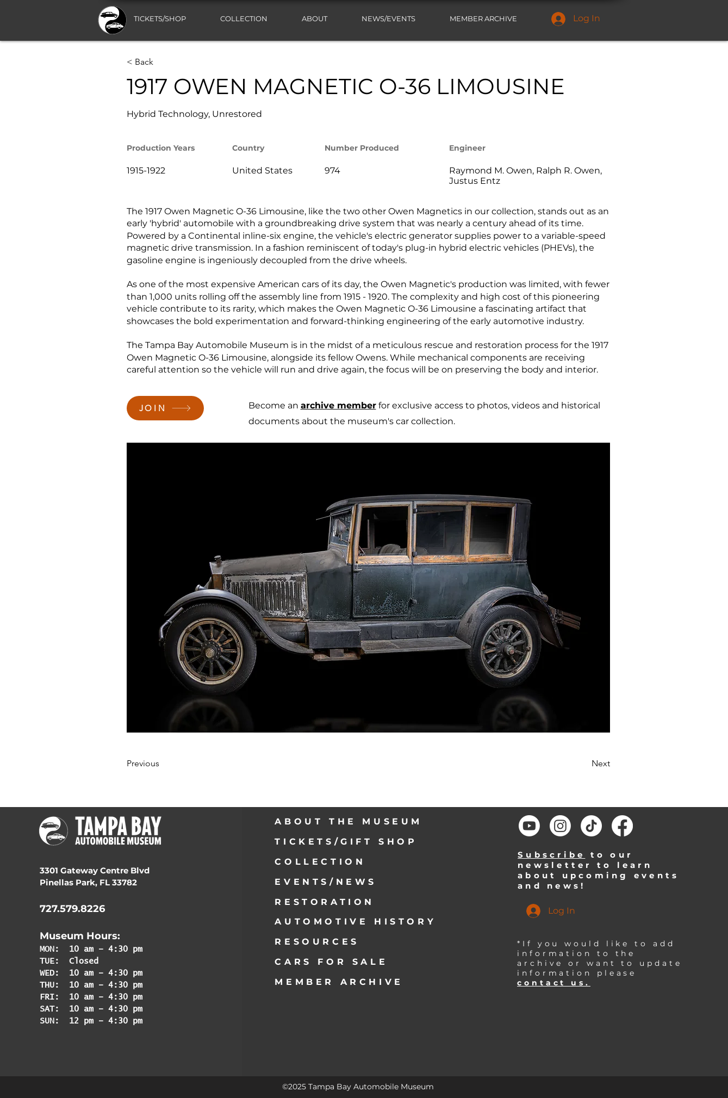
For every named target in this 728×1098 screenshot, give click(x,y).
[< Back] (162, 62)
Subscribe (551, 854)
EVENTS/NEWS (326, 882)
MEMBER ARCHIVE (339, 982)
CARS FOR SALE (331, 962)
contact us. (553, 983)
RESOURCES (317, 941)
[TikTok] (591, 825)
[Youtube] (529, 825)
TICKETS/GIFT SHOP (346, 841)
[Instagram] (560, 825)
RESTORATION (325, 902)
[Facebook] (622, 825)
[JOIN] (165, 408)
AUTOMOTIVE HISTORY (355, 921)
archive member (338, 405)
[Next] (583, 763)
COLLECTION (320, 862)
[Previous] (162, 763)
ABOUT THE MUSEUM (348, 821)
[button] (397, 18)
